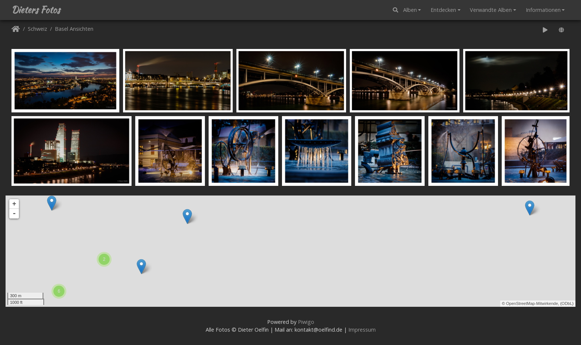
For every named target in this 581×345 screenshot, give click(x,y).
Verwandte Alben (491, 9)
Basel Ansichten (74, 29)
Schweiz (37, 29)
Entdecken (443, 9)
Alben (410, 9)
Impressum (362, 329)
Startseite (15, 30)
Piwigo (306, 321)
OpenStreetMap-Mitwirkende (532, 303)
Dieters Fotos (35, 10)
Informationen (543, 9)
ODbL (567, 303)
